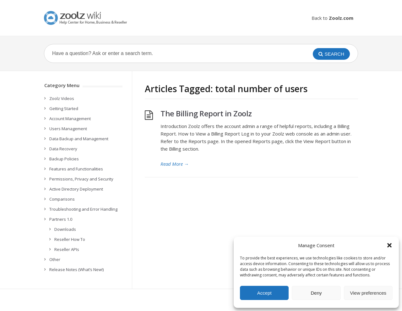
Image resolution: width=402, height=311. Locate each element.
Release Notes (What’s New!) (76, 269)
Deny (316, 293)
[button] (389, 245)
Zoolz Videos (61, 98)
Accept (264, 293)
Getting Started (63, 108)
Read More (174, 164)
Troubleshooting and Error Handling (83, 209)
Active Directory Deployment (76, 189)
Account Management (70, 118)
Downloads (65, 229)
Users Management (68, 128)
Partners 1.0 (60, 219)
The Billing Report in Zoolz (206, 113)
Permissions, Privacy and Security (81, 179)
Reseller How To (69, 239)
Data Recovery (63, 149)
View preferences (368, 293)
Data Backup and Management (78, 139)
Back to (332, 18)
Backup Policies (64, 159)
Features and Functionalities (76, 169)
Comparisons (62, 199)
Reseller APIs (66, 249)
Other (54, 259)
